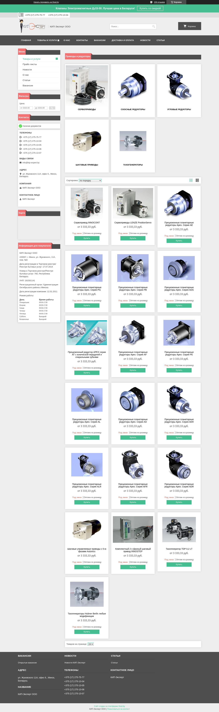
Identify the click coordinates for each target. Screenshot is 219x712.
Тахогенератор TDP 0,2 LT (179, 549)
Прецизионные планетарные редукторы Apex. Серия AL (86, 420)
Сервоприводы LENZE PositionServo (132, 222)
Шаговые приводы (87, 165)
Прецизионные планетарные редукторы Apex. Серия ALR (86, 485)
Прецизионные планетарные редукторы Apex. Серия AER (179, 420)
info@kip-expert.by (31, 162)
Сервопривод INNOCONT (87, 222)
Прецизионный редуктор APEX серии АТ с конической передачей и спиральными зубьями (87, 354)
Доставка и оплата (123, 40)
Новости (145, 40)
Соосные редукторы (133, 109)
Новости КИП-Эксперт (74, 662)
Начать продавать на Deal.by (46, 2)
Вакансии (100, 40)
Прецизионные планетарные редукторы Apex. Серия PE (179, 353)
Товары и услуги (47, 40)
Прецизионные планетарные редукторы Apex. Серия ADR (179, 485)
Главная (26, 40)
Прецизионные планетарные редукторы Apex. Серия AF (133, 353)
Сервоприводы (87, 109)
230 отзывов (159, 2)
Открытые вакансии (27, 662)
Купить (87, 238)
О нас (67, 40)
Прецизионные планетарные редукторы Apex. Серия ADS (179, 288)
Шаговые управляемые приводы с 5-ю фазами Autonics (86, 550)
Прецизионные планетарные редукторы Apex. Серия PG (86, 288)
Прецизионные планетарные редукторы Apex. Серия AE (179, 223)
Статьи (161, 40)
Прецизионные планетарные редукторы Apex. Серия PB (133, 288)
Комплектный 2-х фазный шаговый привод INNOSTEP (133, 550)
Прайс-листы (30, 64)
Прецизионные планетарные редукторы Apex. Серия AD (133, 420)
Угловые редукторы (179, 109)
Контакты (82, 40)
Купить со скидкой (150, 8)
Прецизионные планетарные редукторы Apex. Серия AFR (133, 485)
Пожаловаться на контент (118, 709)
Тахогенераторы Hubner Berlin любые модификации (87, 614)
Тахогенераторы (133, 165)
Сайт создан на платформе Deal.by (109, 706)
